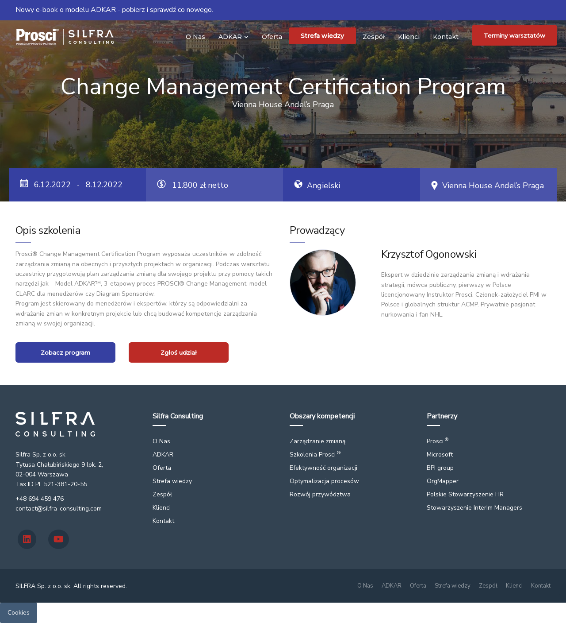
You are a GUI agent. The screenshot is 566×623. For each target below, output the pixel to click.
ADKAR (230, 37)
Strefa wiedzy (322, 36)
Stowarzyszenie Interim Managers (474, 507)
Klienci (409, 37)
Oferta (272, 37)
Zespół (374, 37)
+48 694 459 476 (39, 499)
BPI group (440, 468)
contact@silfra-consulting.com (58, 508)
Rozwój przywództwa (320, 494)
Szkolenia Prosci (315, 454)
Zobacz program (65, 352)
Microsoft (440, 454)
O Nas (195, 37)
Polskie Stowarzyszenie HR (465, 494)
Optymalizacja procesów (324, 481)
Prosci (437, 441)
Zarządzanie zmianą (317, 441)
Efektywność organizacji (323, 468)
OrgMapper (443, 481)
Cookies (19, 612)
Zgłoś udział (179, 352)
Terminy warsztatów (514, 35)
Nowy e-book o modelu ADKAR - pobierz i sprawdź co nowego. (114, 10)
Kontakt (446, 37)
